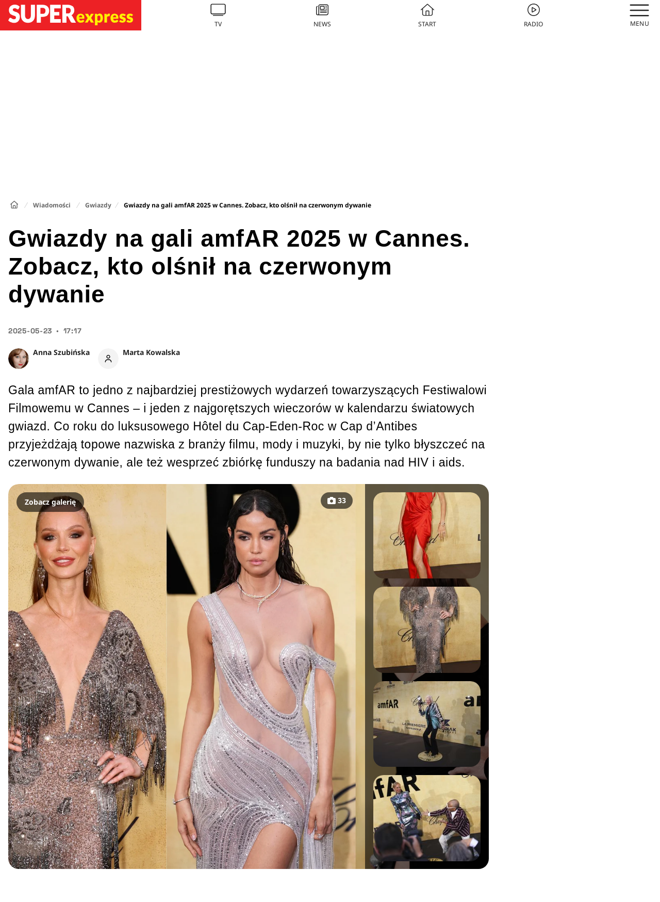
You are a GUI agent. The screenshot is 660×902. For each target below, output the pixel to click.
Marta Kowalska (151, 352)
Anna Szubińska (61, 352)
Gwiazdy (98, 205)
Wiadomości (52, 205)
